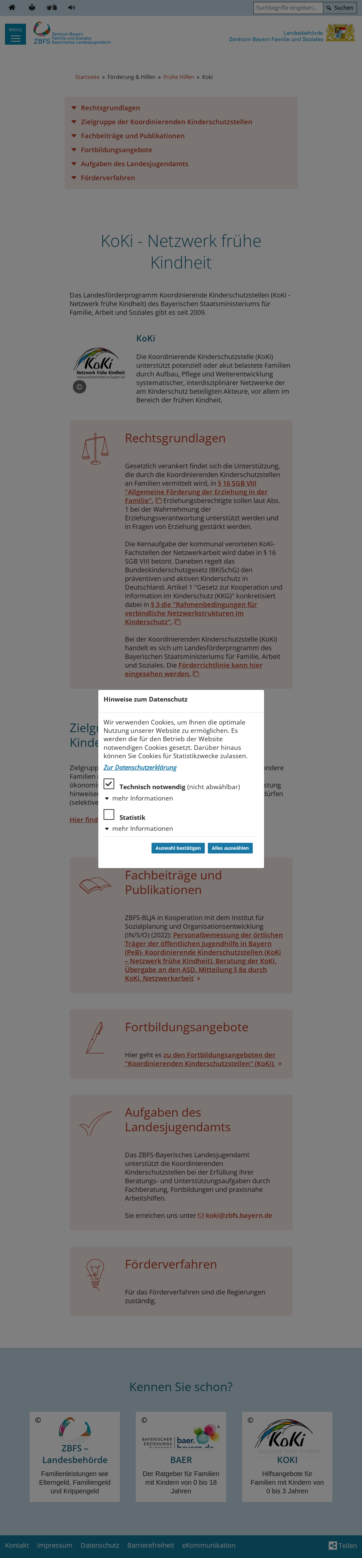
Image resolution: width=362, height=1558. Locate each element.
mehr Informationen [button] (142, 798)
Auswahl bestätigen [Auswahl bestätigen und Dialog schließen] (178, 848)
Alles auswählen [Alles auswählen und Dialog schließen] (230, 848)
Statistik (125, 815)
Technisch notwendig (172, 785)
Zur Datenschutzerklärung (140, 768)
